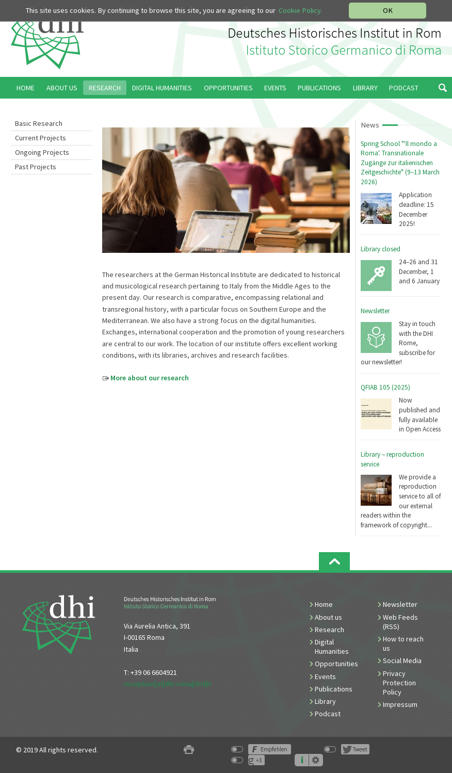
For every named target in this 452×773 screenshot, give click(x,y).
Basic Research (38, 123)
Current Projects (40, 137)
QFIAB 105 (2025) (385, 387)
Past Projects (35, 166)
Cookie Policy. (300, 10)
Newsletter (375, 311)
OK (388, 10)
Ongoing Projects (42, 152)
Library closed (380, 249)
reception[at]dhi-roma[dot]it (167, 683)
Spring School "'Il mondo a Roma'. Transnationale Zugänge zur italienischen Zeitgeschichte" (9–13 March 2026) (400, 162)
